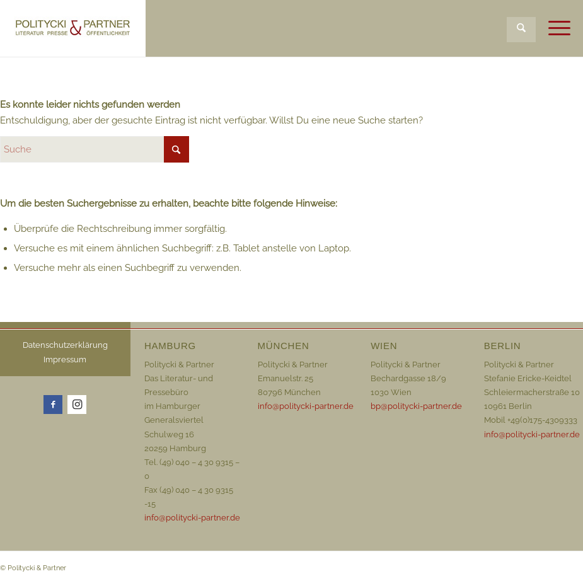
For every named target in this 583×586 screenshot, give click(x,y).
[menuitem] (521, 21)
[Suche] (521, 29)
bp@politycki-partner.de (416, 406)
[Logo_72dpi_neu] (73, 28)
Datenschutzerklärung (65, 345)
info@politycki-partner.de (192, 517)
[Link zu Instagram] (76, 404)
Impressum (64, 359)
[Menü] (553, 28)
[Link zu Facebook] (52, 404)
